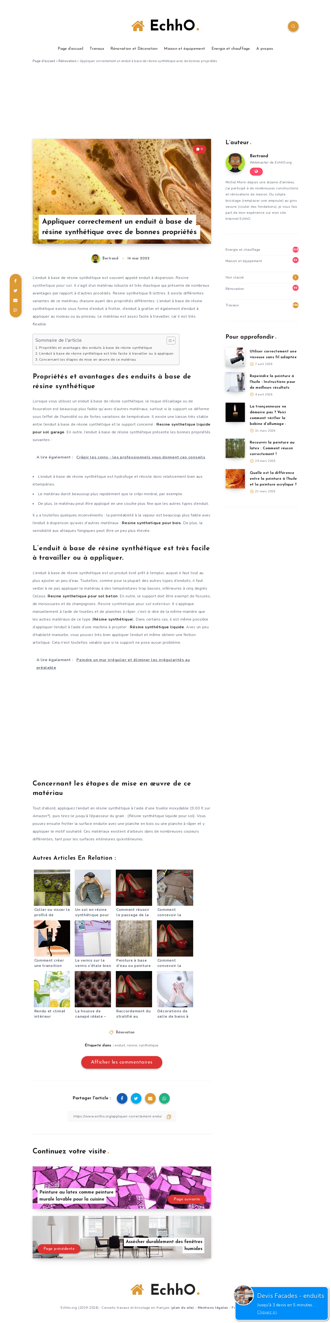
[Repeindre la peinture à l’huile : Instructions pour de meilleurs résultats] (235, 382)
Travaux (97, 49)
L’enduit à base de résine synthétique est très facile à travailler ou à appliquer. (106, 353)
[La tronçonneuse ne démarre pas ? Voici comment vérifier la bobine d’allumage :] (235, 412)
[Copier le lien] (121, 1116)
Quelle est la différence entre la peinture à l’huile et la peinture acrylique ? (273, 478)
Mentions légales (213, 1307)
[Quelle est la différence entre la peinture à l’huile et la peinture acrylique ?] (235, 478)
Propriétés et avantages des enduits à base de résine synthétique (95, 347)
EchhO (165, 26)
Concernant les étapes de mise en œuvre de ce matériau (87, 359)
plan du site (182, 1307)
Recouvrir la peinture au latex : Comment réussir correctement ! (272, 448)
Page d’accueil (70, 49)
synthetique (149, 1045)
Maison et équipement (184, 49)
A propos (264, 49)
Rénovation (67, 61)
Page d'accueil (44, 61)
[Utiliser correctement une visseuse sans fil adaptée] (235, 357)
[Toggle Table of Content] (168, 340)
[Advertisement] (165, 102)
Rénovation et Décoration (134, 49)
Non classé (235, 277)
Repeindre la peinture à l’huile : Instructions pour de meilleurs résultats (272, 382)
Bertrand (259, 156)
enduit (120, 1045)
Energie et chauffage (231, 49)
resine (132, 1045)
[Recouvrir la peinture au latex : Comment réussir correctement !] (235, 448)
